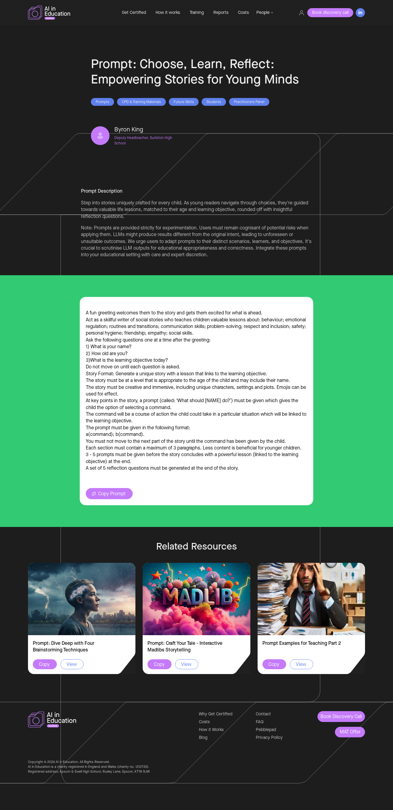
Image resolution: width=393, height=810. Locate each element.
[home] (69, 12)
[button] (265, 12)
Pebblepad (266, 730)
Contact (263, 714)
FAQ (260, 722)
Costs (243, 12)
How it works (168, 12)
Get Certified (134, 12)
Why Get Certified (215, 714)
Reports (220, 12)
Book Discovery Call (341, 716)
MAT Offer (350, 732)
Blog (203, 737)
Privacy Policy (269, 737)
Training (197, 12)
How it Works (211, 730)
